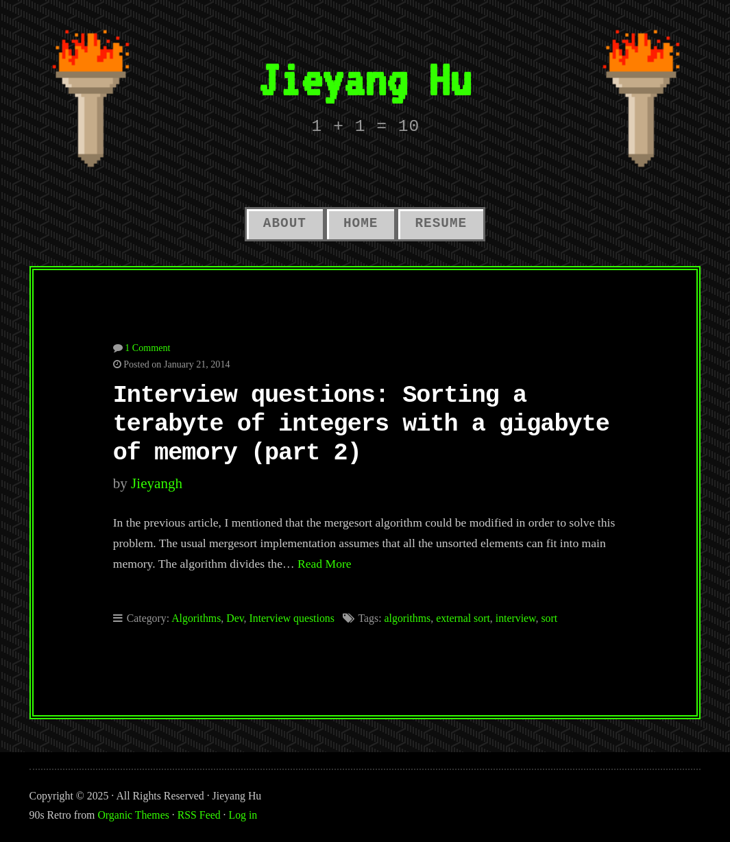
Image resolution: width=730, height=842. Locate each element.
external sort (463, 618)
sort (549, 618)
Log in (243, 815)
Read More (324, 563)
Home (360, 223)
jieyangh (156, 483)
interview (516, 618)
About (284, 223)
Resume (441, 223)
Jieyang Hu (364, 79)
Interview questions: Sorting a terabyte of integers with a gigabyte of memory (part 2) (361, 424)
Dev (234, 618)
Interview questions (291, 618)
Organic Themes (133, 815)
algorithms (408, 618)
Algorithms (196, 618)
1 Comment (147, 347)
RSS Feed (199, 815)
